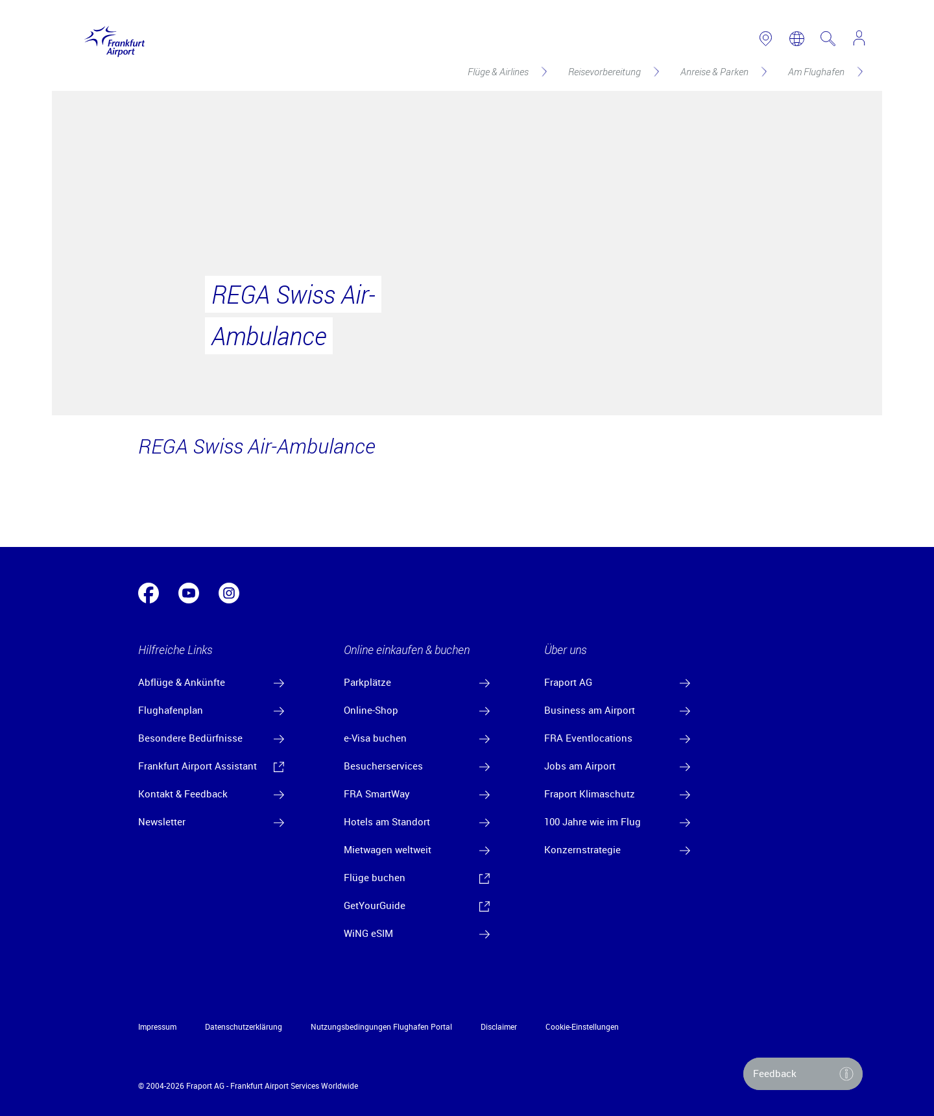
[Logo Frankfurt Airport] (111, 39)
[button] (803, 1074)
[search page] (827, 38)
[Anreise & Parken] (722, 71)
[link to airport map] (765, 38)
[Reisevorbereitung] (613, 71)
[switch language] (796, 38)
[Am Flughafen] (824, 71)
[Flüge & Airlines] (506, 71)
